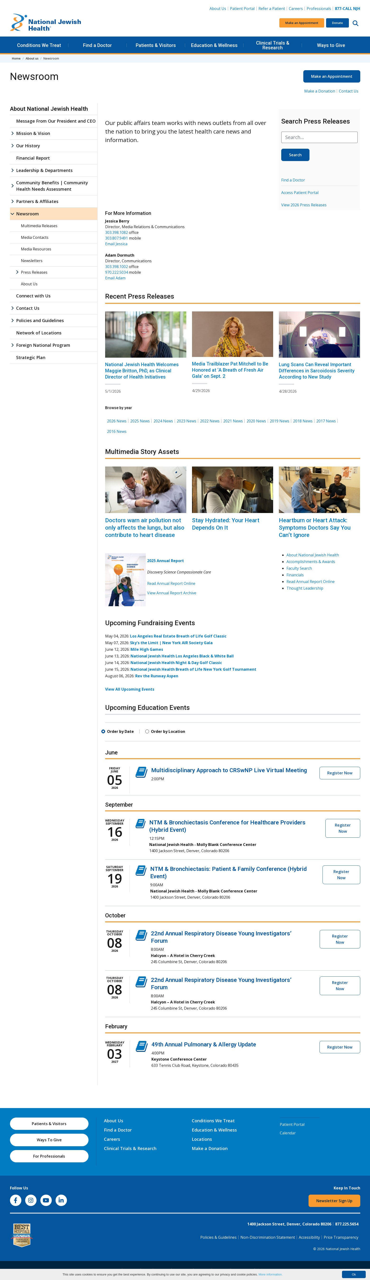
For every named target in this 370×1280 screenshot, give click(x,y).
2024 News (163, 421)
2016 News (116, 431)
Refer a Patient (271, 8)
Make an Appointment (301, 23)
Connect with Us (33, 296)
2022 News (210, 421)
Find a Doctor (97, 45)
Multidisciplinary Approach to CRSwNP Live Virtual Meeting (229, 770)
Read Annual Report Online (171, 583)
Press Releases (34, 272)
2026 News (116, 421)
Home (16, 58)
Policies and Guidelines (40, 320)
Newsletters (31, 260)
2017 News (326, 421)
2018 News (303, 421)
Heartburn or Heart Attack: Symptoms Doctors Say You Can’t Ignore (315, 527)
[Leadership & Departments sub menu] (12, 170)
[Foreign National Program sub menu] (12, 345)
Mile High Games (147, 649)
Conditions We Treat (39, 45)
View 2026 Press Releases (304, 205)
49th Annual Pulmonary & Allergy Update (203, 1044)
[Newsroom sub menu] (12, 214)
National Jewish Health (343, 1249)
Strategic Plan (30, 357)
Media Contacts (34, 237)
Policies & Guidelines (218, 1237)
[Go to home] (45, 23)
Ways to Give (331, 45)
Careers (297, 8)
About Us (218, 8)
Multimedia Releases (39, 225)
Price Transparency (341, 1237)
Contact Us (348, 91)
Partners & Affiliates (37, 201)
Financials (295, 575)
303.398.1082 (116, 232)
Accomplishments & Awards (310, 561)
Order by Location (168, 731)
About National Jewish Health (312, 555)
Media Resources (36, 249)
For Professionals (49, 1156)
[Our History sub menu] (12, 146)
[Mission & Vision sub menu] (12, 133)
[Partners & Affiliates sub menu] (12, 201)
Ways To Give (49, 1139)
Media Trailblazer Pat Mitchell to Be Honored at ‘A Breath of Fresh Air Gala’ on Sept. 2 (230, 370)
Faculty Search (299, 568)
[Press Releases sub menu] (17, 272)
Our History (28, 145)
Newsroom (27, 214)
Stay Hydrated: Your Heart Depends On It (225, 524)
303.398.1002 (116, 266)
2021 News (233, 421)
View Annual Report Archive (171, 593)
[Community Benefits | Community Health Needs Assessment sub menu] (12, 186)
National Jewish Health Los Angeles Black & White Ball (182, 656)
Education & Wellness (214, 45)
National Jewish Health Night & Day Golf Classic (176, 662)
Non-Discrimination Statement (267, 1237)
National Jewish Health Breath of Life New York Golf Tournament (193, 669)
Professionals (319, 8)
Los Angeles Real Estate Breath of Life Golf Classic (178, 636)
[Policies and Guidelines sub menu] (12, 320)
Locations (202, 1139)
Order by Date (120, 731)
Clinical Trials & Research (272, 45)
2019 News (279, 421)
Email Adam (115, 278)
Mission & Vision (33, 133)
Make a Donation (319, 91)
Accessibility (309, 1237)
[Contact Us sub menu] (12, 308)
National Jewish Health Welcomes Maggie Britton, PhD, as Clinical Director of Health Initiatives (142, 371)
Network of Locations (38, 333)
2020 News (256, 421)
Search (295, 154)
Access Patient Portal (299, 192)
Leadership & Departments (44, 170)
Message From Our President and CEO (56, 121)
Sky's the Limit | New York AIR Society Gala (171, 642)
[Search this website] (355, 23)
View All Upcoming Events (129, 689)
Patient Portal (242, 8)
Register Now (339, 773)
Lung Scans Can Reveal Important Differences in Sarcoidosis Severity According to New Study (317, 371)
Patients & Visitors (156, 45)
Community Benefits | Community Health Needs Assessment (52, 186)
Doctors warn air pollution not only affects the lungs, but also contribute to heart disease (144, 527)
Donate (337, 23)
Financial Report (33, 158)
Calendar (288, 1133)
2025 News (140, 421)
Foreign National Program (43, 345)
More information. (270, 1274)
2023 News (186, 421)
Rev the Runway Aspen (156, 676)
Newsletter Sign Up (334, 1200)
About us (32, 58)
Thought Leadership (304, 588)
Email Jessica (116, 243)
